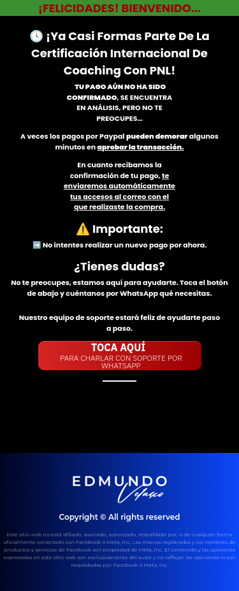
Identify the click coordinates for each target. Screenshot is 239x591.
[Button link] (119, 355)
